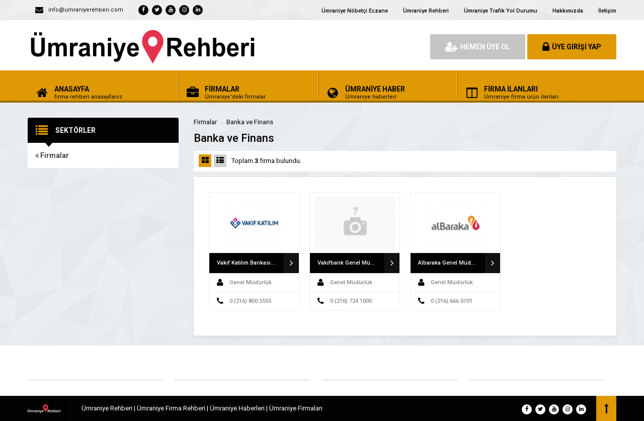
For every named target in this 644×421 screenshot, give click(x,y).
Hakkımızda (567, 11)
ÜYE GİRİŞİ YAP (571, 46)
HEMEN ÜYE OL (477, 46)
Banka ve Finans (249, 122)
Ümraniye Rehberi (426, 11)
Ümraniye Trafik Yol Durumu (500, 11)
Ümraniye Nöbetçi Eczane (354, 11)
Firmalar (52, 155)
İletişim (607, 11)
